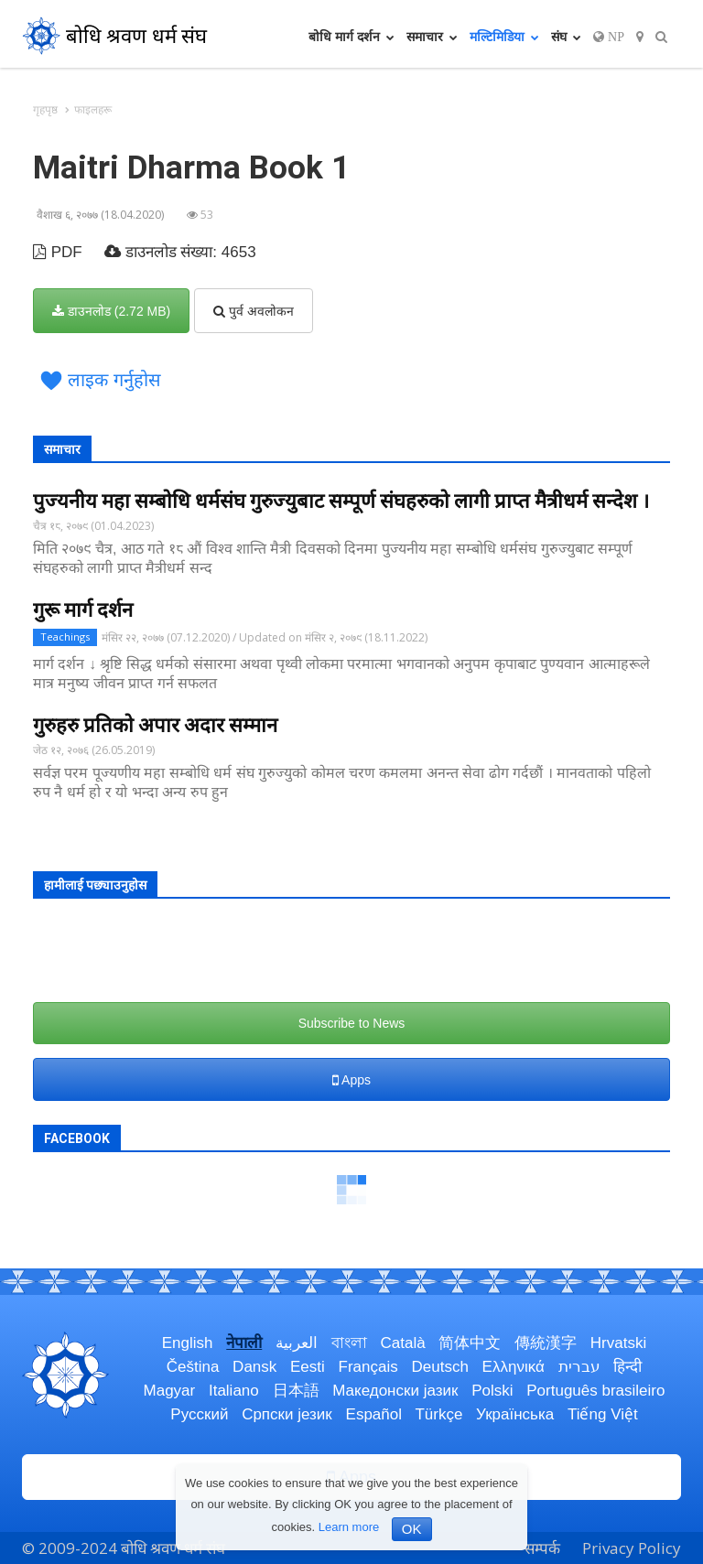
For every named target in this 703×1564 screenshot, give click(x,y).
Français (368, 1366)
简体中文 (469, 1343)
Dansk (254, 1366)
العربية (297, 1343)
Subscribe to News (352, 1023)
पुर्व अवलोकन (253, 311)
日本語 (296, 1390)
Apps (351, 1080)
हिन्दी (627, 1366)
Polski (492, 1390)
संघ (566, 36)
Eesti (307, 1366)
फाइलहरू (93, 109)
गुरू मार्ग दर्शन (83, 610)
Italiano (234, 1390)
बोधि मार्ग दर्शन (351, 36)
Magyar (170, 1390)
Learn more (349, 1527)
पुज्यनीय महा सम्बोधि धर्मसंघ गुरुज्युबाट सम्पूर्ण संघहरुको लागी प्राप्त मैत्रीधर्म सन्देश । (341, 501)
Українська (515, 1414)
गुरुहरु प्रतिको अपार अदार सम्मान (155, 725)
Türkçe (438, 1414)
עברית (579, 1366)
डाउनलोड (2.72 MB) (111, 311)
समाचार (432, 36)
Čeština (193, 1366)
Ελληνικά (513, 1366)
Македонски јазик (395, 1390)
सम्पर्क (542, 1548)
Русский (199, 1414)
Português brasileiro (595, 1390)
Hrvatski (618, 1343)
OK (412, 1529)
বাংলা (349, 1343)
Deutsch (439, 1366)
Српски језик (287, 1414)
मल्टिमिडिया (504, 36)
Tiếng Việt (603, 1414)
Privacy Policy (631, 1548)
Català (402, 1343)
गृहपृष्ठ (45, 109)
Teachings (65, 636)
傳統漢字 (545, 1343)
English (187, 1343)
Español (374, 1414)
